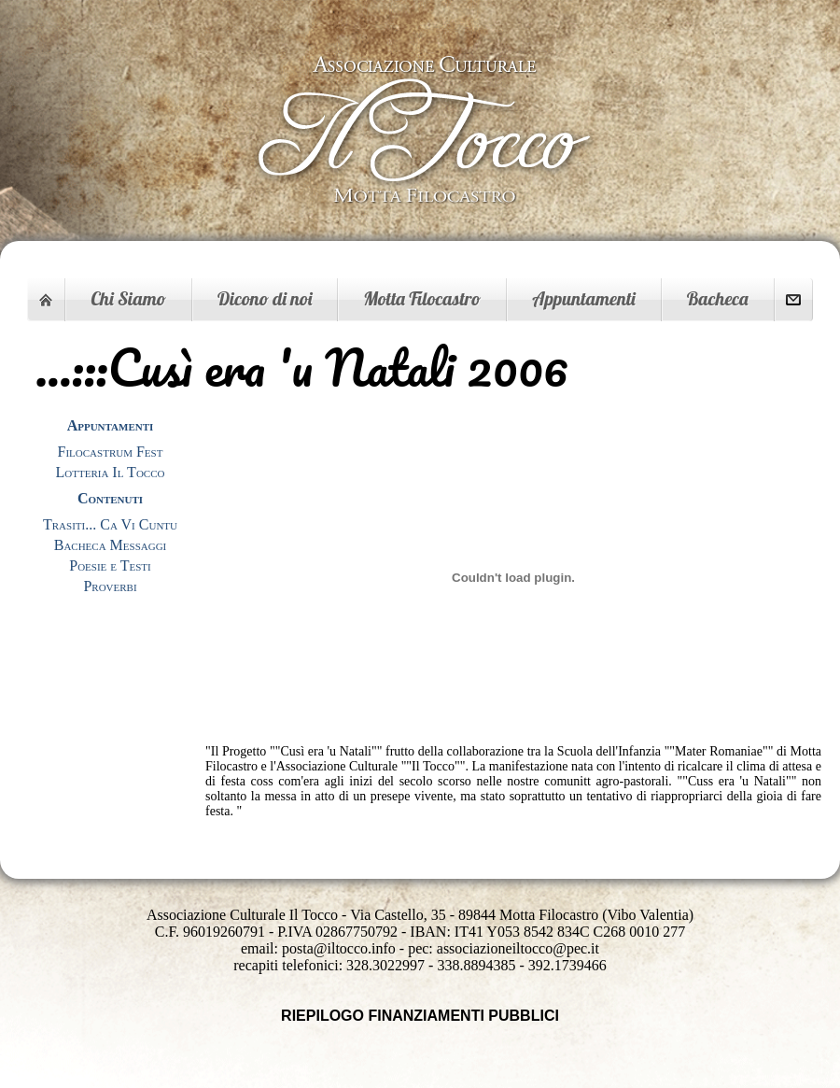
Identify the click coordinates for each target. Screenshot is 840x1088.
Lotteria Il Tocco (110, 472)
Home (45, 299)
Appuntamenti (583, 298)
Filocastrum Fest (110, 451)
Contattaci (793, 299)
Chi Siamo (128, 298)
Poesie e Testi (109, 565)
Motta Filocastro (422, 298)
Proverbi (109, 586)
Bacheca (718, 298)
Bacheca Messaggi (110, 545)
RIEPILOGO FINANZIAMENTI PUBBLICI (420, 1016)
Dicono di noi (264, 298)
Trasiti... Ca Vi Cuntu (110, 524)
